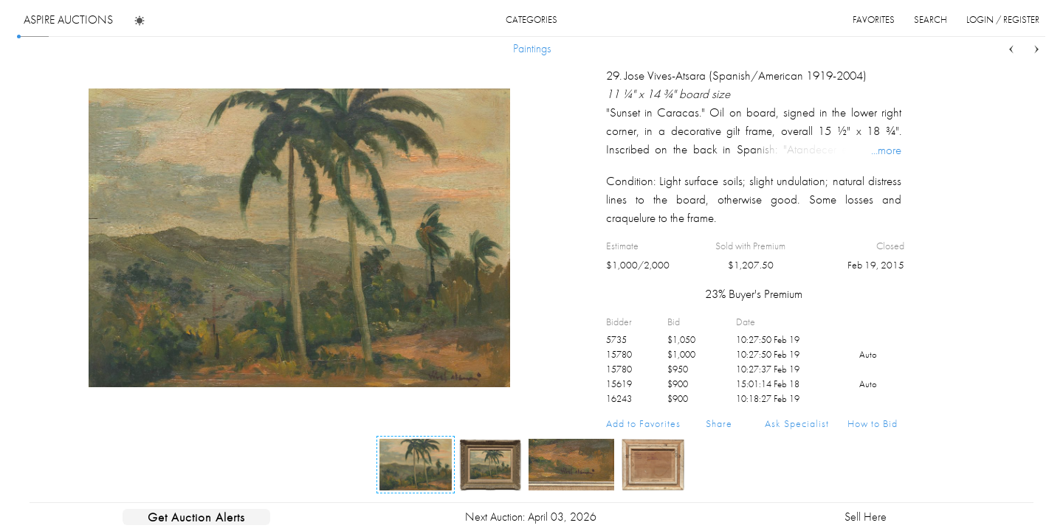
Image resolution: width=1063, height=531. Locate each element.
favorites (874, 19)
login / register (1002, 19)
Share (719, 423)
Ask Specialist (797, 423)
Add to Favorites (643, 423)
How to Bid (872, 423)
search (930, 19)
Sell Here (865, 516)
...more (886, 150)
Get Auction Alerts (196, 517)
